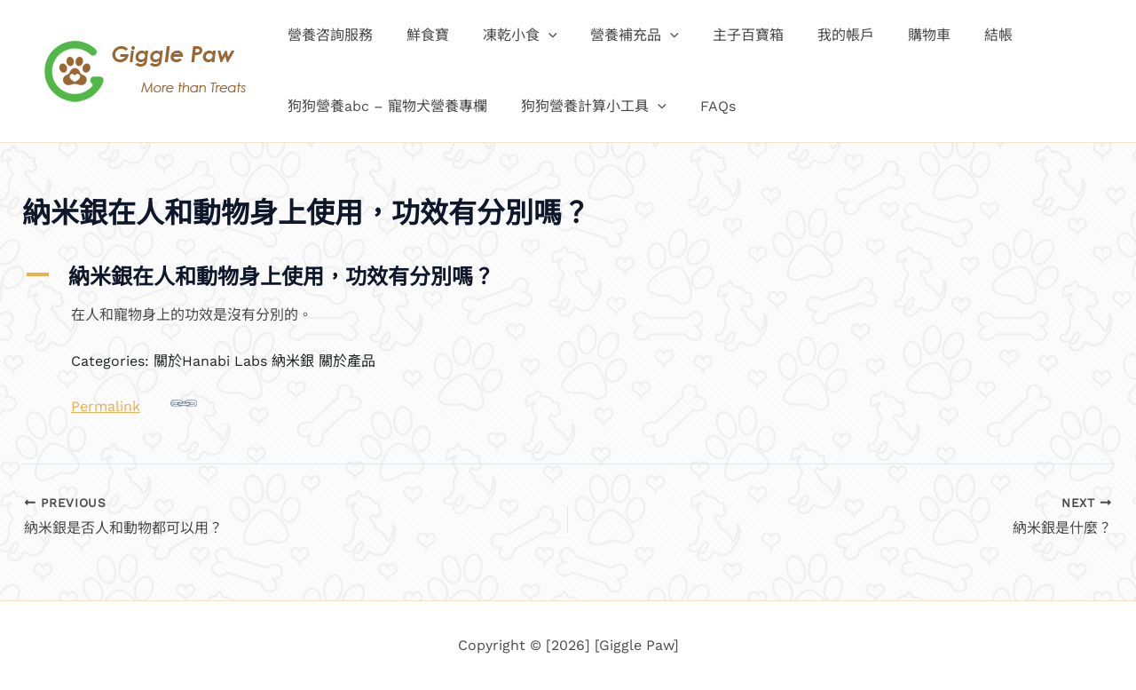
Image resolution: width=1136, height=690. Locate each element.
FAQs (704, 106)
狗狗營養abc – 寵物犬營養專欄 (385, 106)
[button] (535, 35)
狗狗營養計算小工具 (586, 106)
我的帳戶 (816, 35)
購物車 (894, 35)
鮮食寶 (419, 35)
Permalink (134, 402)
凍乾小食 (506, 35)
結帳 (958, 35)
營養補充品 (616, 35)
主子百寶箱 (724, 35)
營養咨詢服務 (327, 35)
